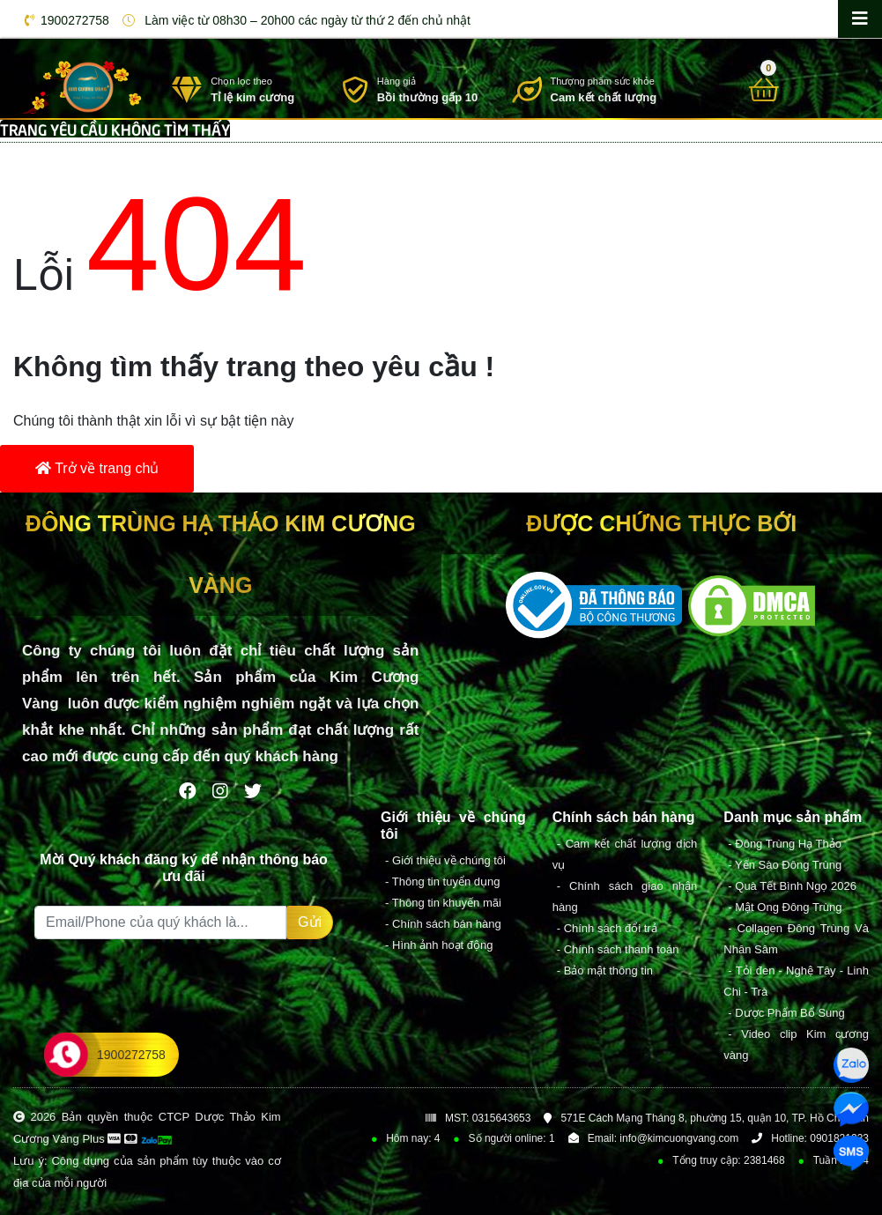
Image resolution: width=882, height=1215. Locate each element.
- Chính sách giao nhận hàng (625, 896)
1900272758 (64, 20)
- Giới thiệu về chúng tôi (445, 860)
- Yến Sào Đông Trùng (784, 864)
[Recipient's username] (160, 922)
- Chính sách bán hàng (443, 923)
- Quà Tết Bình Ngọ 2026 (792, 886)
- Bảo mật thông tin (605, 970)
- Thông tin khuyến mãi (443, 902)
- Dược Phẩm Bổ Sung (786, 1012)
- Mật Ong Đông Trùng (784, 907)
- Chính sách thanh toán (618, 949)
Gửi (310, 922)
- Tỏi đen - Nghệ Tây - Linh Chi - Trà (796, 981)
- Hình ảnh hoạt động (439, 945)
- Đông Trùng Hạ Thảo (784, 843)
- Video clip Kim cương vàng (796, 1044)
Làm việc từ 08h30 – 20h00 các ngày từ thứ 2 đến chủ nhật (293, 20)
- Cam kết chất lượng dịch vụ (625, 854)
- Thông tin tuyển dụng (442, 881)
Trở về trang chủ (97, 468)
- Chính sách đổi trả (607, 928)
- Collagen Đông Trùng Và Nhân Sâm (796, 939)
